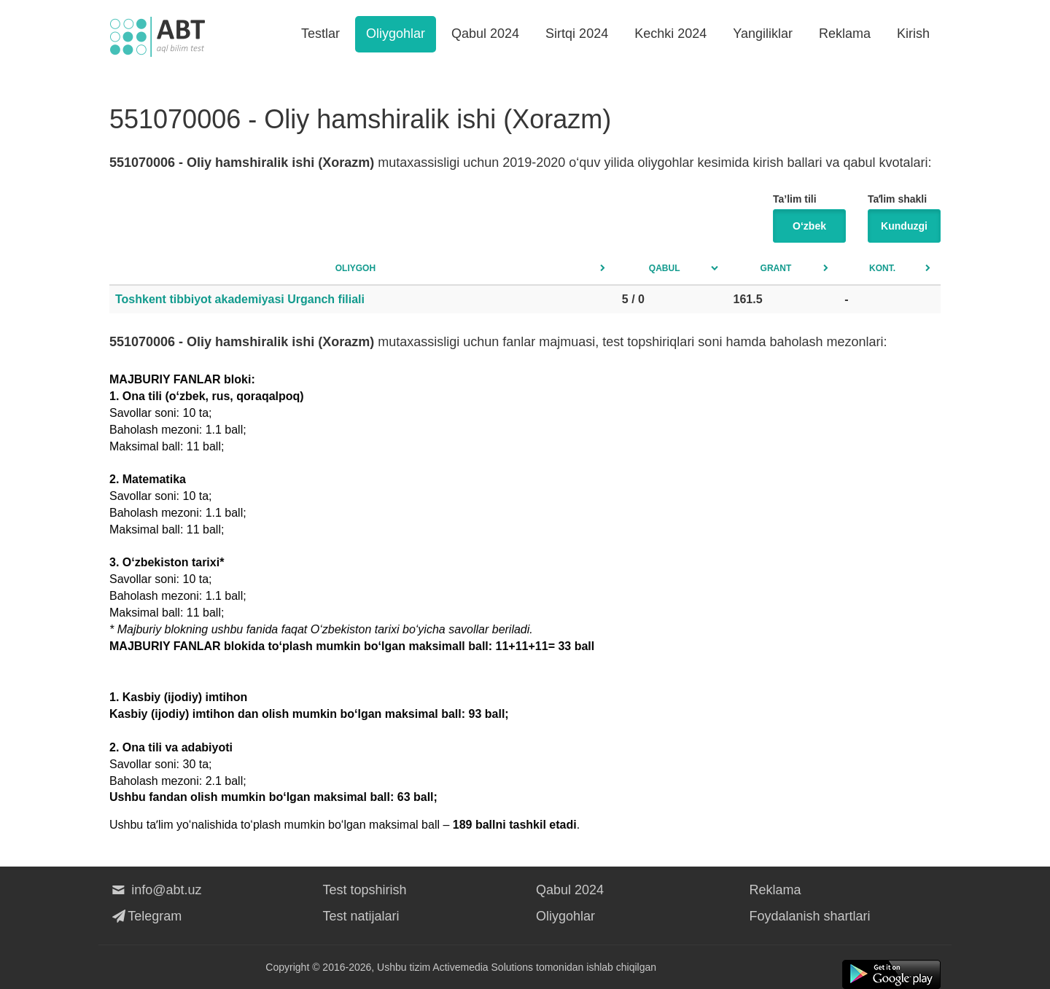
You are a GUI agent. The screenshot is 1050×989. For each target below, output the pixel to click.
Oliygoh (355, 268)
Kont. (882, 268)
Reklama (845, 33)
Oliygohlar (395, 33)
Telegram (145, 916)
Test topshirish (365, 890)
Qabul (664, 268)
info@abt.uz (155, 890)
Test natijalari (361, 916)
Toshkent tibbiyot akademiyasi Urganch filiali (240, 299)
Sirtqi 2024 (576, 33)
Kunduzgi (904, 226)
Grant (776, 268)
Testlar (320, 33)
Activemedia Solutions (482, 967)
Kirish (913, 33)
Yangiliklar (763, 33)
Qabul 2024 (485, 33)
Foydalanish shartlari (810, 916)
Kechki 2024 (670, 33)
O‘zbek (809, 226)
